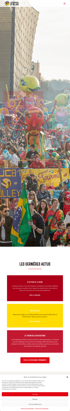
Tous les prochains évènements (35, 360)
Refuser (35, 399)
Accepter (35, 394)
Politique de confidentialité (27, 408)
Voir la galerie (35, 295)
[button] (67, 377)
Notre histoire (14, 125)
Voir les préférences (35, 404)
